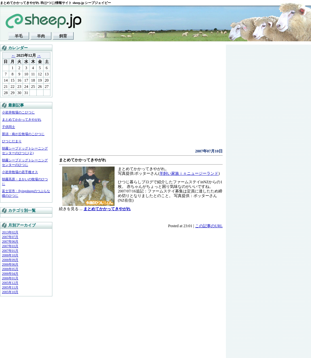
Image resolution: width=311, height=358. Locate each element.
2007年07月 (10, 237)
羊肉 (41, 36)
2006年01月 (10, 278)
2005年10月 (10, 292)
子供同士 (8, 127)
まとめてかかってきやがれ (21, 119)
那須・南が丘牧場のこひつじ (23, 134)
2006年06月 (10, 264)
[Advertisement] (125, 98)
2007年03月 (10, 246)
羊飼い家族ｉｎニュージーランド (188, 173)
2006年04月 (10, 273)
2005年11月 (10, 287)
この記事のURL (209, 226)
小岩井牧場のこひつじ (18, 112)
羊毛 (19, 36)
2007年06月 (10, 241)
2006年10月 (10, 255)
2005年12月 (10, 283)
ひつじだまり (12, 141)
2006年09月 (10, 260)
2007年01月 (10, 250)
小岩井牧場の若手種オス (20, 172)
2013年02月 (10, 232)
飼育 (63, 36)
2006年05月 (10, 269)
